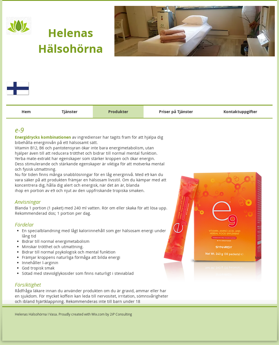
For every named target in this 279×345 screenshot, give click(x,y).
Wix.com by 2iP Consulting (111, 314)
